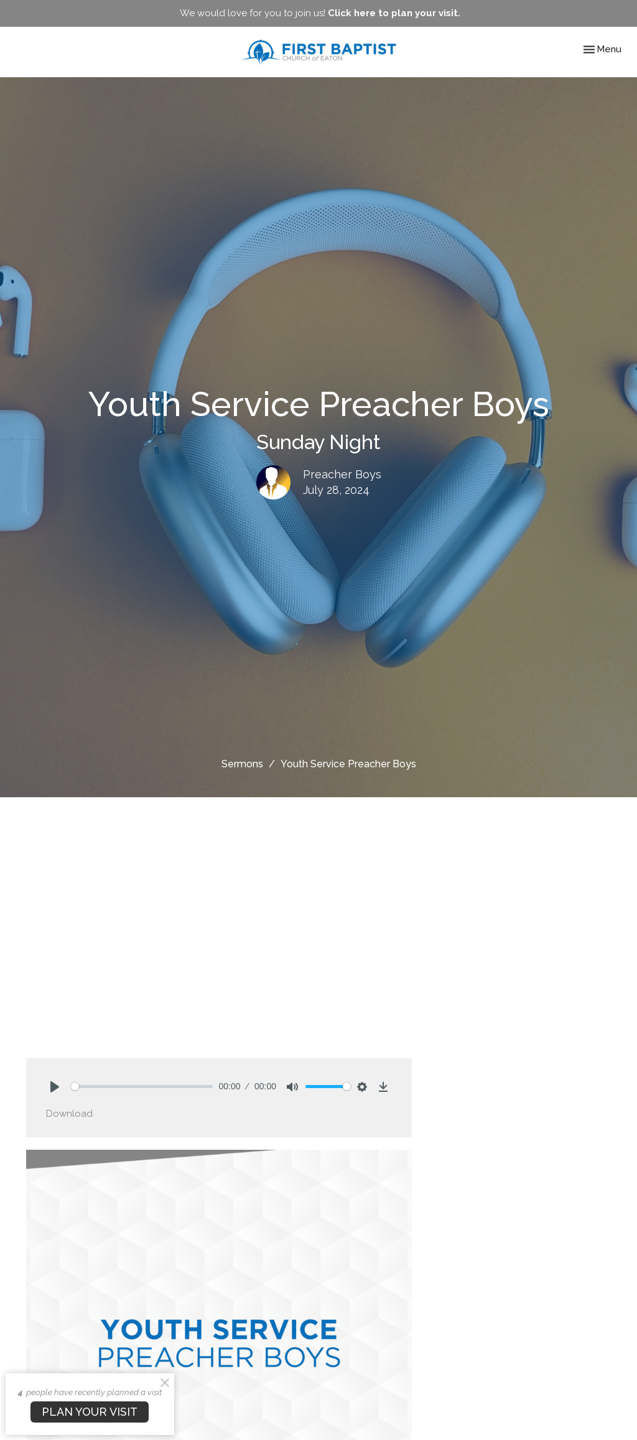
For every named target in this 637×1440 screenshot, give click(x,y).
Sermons (242, 764)
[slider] (142, 1086)
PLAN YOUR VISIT (89, 1411)
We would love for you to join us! (320, 13)
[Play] (55, 1087)
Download (69, 1113)
